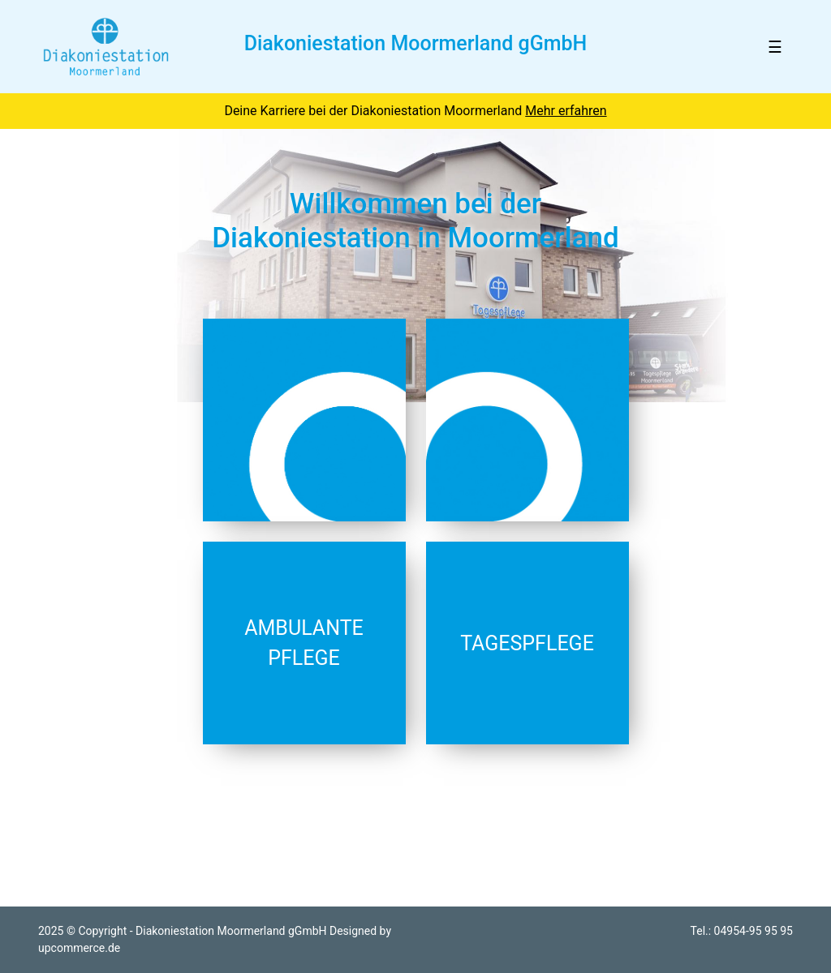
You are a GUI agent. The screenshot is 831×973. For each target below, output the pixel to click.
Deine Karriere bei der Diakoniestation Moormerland (415, 110)
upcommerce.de (79, 947)
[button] (62, 265)
